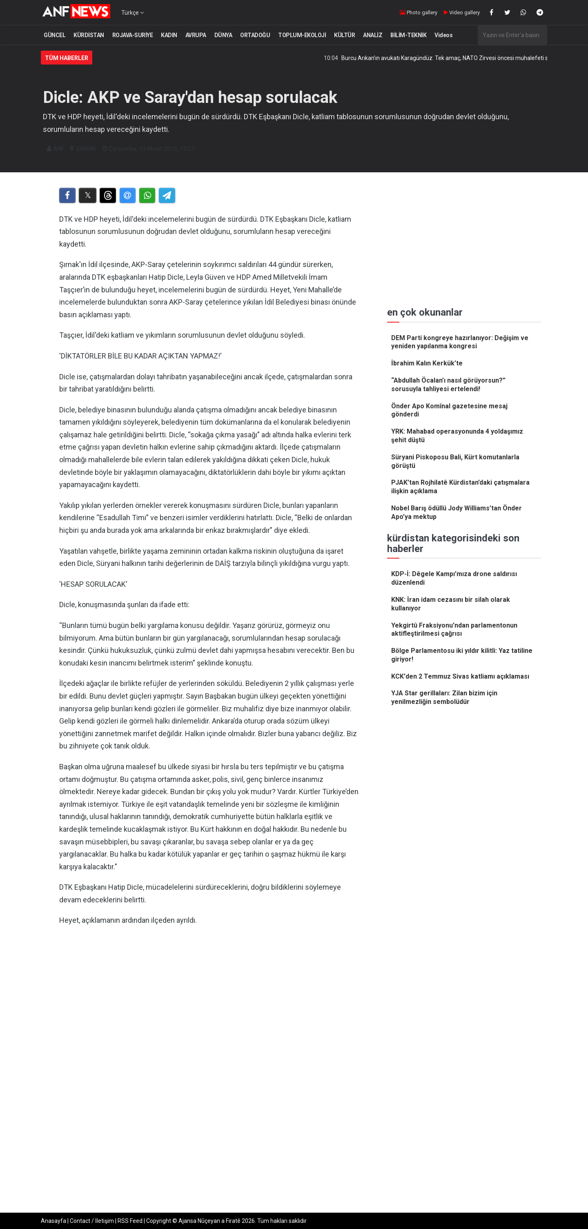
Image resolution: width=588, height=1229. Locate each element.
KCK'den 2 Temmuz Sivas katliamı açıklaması (460, 676)
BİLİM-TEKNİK (408, 35)
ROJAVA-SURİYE (132, 35)
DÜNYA (223, 35)
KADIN (169, 35)
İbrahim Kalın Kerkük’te (427, 363)
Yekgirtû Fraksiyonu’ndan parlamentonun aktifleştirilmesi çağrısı (454, 629)
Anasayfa (53, 1221)
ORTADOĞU (255, 35)
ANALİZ (372, 35)
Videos (443, 35)
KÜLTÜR (344, 35)
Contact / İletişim (92, 1221)
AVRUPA (195, 35)
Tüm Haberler (66, 58)
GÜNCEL (54, 35)
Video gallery (462, 12)
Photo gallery (418, 12)
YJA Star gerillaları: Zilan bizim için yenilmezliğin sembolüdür (444, 697)
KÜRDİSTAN (89, 35)
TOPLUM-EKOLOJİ (302, 35)
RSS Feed (130, 1221)
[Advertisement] (209, 1017)
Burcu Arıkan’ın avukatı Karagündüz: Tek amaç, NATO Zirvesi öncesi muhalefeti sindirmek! (465, 58)
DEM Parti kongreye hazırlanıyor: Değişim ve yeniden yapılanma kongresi (459, 342)
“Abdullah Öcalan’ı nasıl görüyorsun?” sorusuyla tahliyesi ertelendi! (448, 384)
